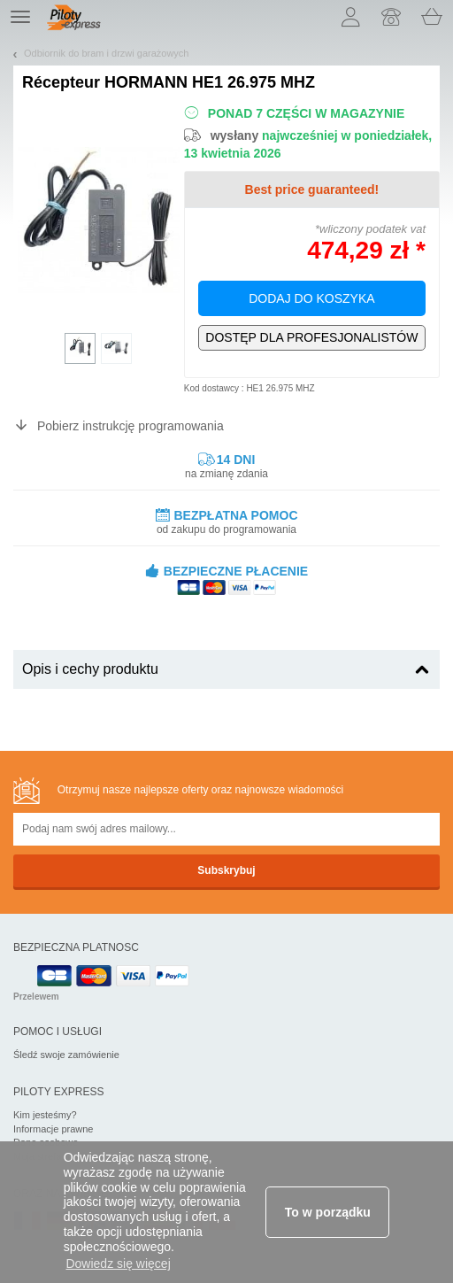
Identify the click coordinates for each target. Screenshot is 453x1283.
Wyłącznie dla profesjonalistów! (311, 337)
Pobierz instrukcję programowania (130, 426)
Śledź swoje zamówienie (66, 1054)
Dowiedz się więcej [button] (117, 1263)
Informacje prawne (53, 1129)
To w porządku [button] (328, 1212)
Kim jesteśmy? (45, 1114)
